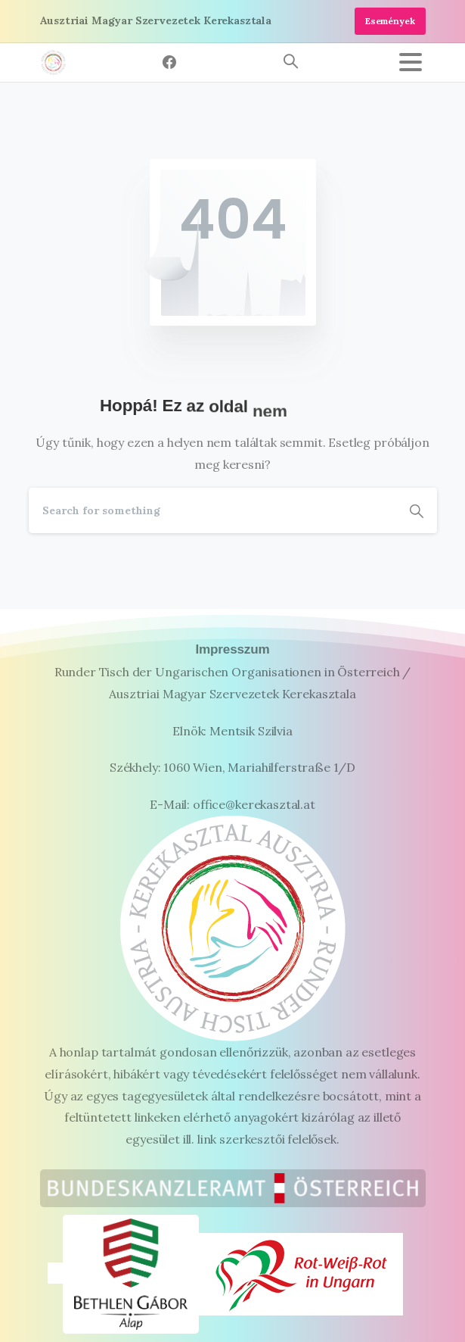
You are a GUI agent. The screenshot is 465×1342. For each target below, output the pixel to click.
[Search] (212, 510)
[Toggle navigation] (410, 62)
